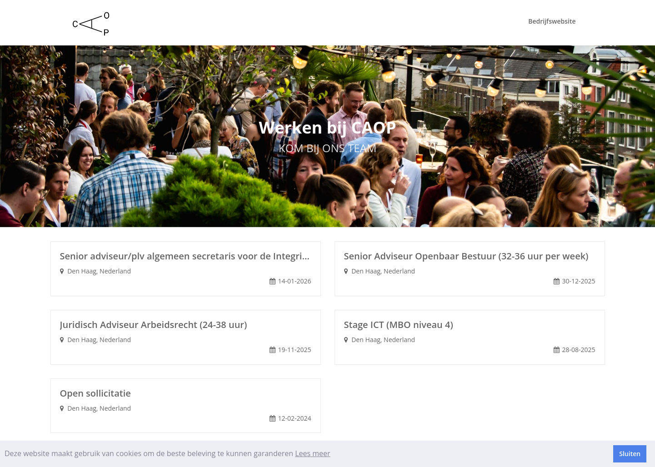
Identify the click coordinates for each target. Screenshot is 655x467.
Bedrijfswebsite (551, 21)
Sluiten (629, 453)
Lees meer (312, 453)
